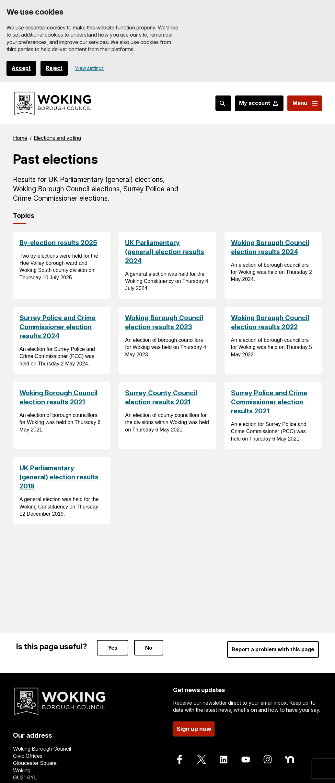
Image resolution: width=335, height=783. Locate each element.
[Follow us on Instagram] (267, 759)
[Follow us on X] (201, 759)
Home (20, 138)
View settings (89, 68)
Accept (21, 68)
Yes (112, 647)
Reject (54, 68)
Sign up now (194, 728)
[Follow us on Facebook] (179, 759)
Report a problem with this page (273, 649)
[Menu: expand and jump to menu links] (304, 103)
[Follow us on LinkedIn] (223, 759)
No (148, 647)
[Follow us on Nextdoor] (289, 759)
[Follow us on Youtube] (245, 759)
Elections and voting (57, 138)
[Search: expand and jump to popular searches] (223, 103)
